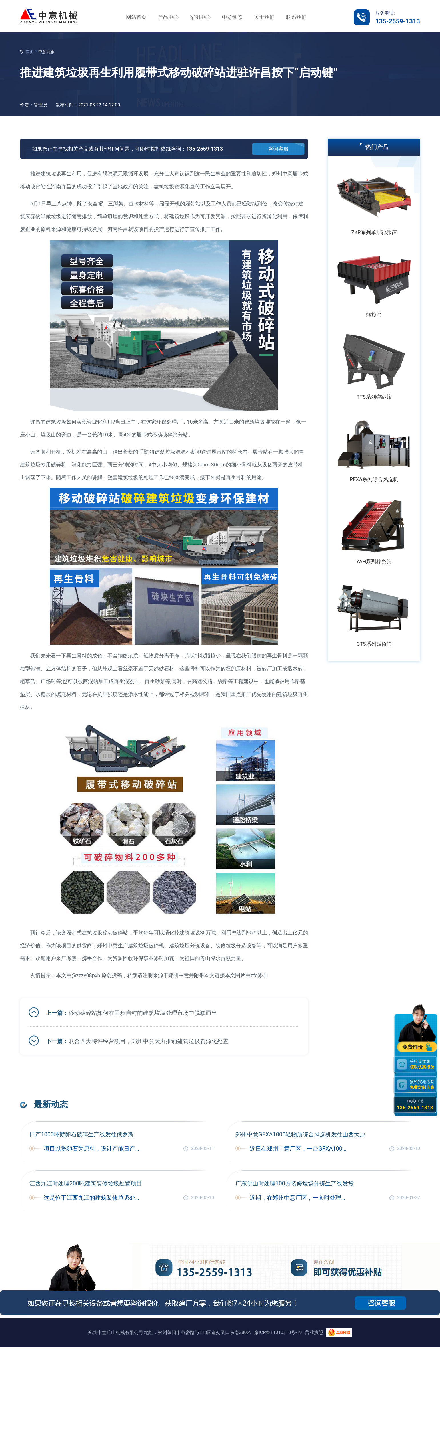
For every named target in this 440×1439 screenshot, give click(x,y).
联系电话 (415, 1105)
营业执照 (314, 1332)
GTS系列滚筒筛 (374, 644)
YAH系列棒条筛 (374, 561)
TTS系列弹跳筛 (374, 397)
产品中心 (168, 17)
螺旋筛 (374, 315)
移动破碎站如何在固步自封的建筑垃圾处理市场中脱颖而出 (143, 1012)
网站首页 (136, 17)
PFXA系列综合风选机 (374, 479)
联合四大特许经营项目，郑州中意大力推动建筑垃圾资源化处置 (149, 1041)
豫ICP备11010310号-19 (278, 1332)
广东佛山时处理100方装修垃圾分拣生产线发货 (294, 1183)
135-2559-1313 (397, 21)
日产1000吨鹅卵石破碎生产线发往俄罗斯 (81, 1134)
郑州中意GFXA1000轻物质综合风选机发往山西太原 (300, 1134)
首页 (30, 51)
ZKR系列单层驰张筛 (374, 232)
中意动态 (232, 17)
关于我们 (264, 17)
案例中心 (200, 17)
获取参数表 (423, 1064)
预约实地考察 (423, 1084)
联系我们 (296, 17)
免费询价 (413, 1047)
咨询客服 (278, 149)
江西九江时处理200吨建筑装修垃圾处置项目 (85, 1183)
